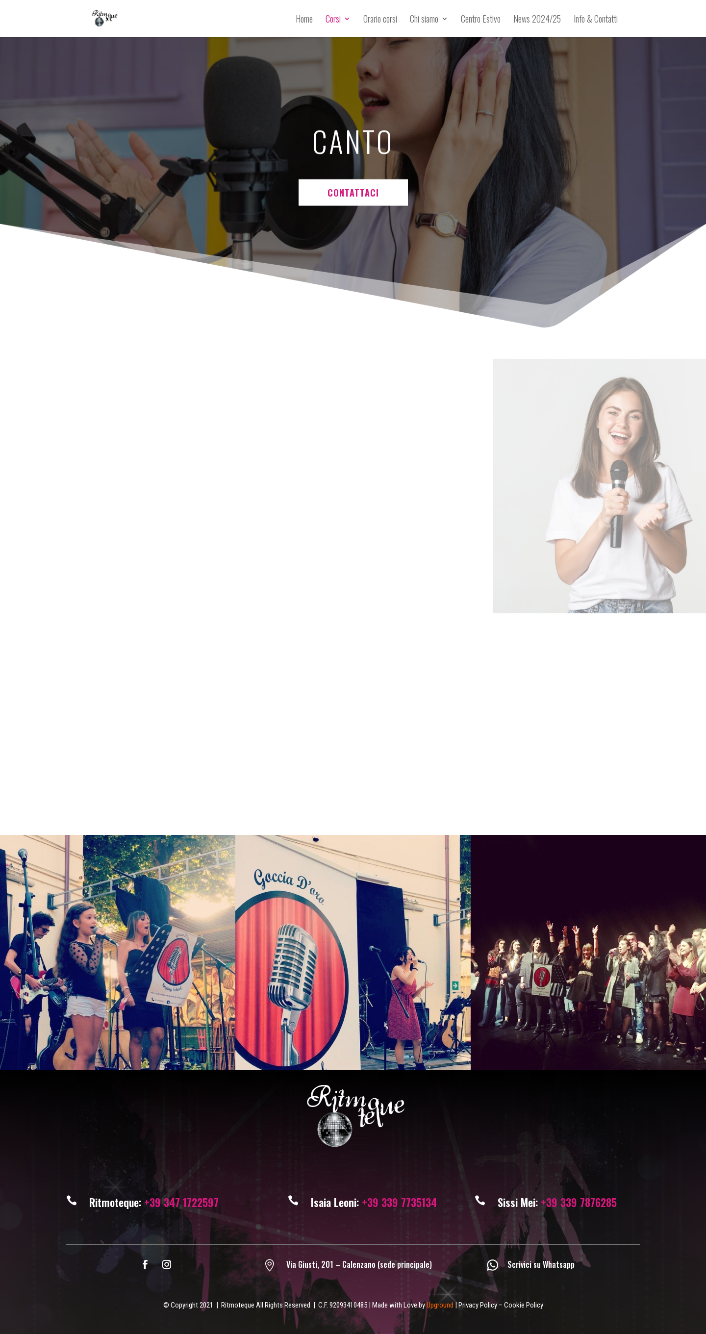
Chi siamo (424, 20)
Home (304, 20)
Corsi (333, 20)
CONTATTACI (353, 131)
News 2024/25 (537, 20)
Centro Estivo (481, 20)
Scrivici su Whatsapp (541, 1264)
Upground (440, 1305)
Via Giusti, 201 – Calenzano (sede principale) (359, 1264)
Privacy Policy (477, 1305)
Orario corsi (380, 20)
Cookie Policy (523, 1305)
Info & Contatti (596, 20)
